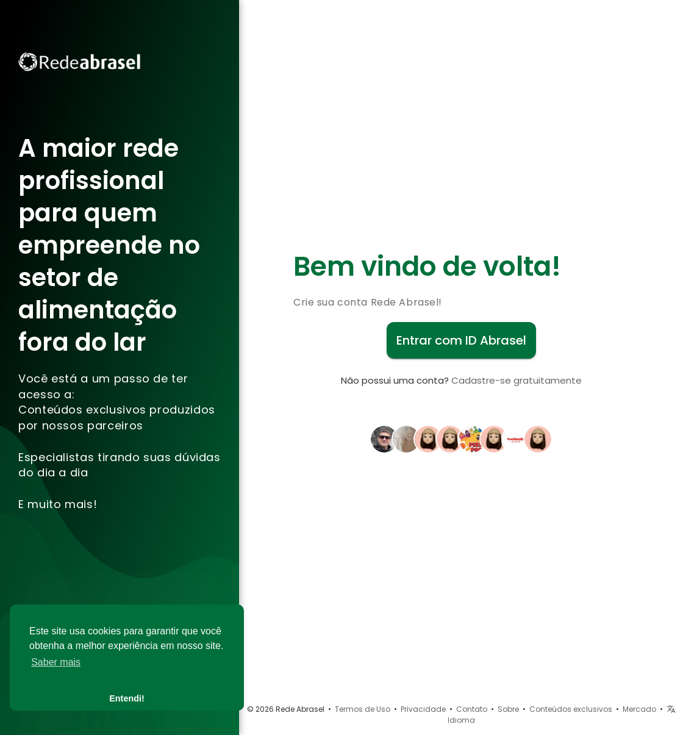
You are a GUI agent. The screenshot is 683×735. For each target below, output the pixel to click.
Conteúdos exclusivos (570, 709)
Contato (471, 709)
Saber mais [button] (55, 662)
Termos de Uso (362, 709)
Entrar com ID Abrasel (461, 340)
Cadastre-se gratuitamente (516, 380)
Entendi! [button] (127, 698)
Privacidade (423, 709)
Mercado (639, 709)
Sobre (508, 709)
